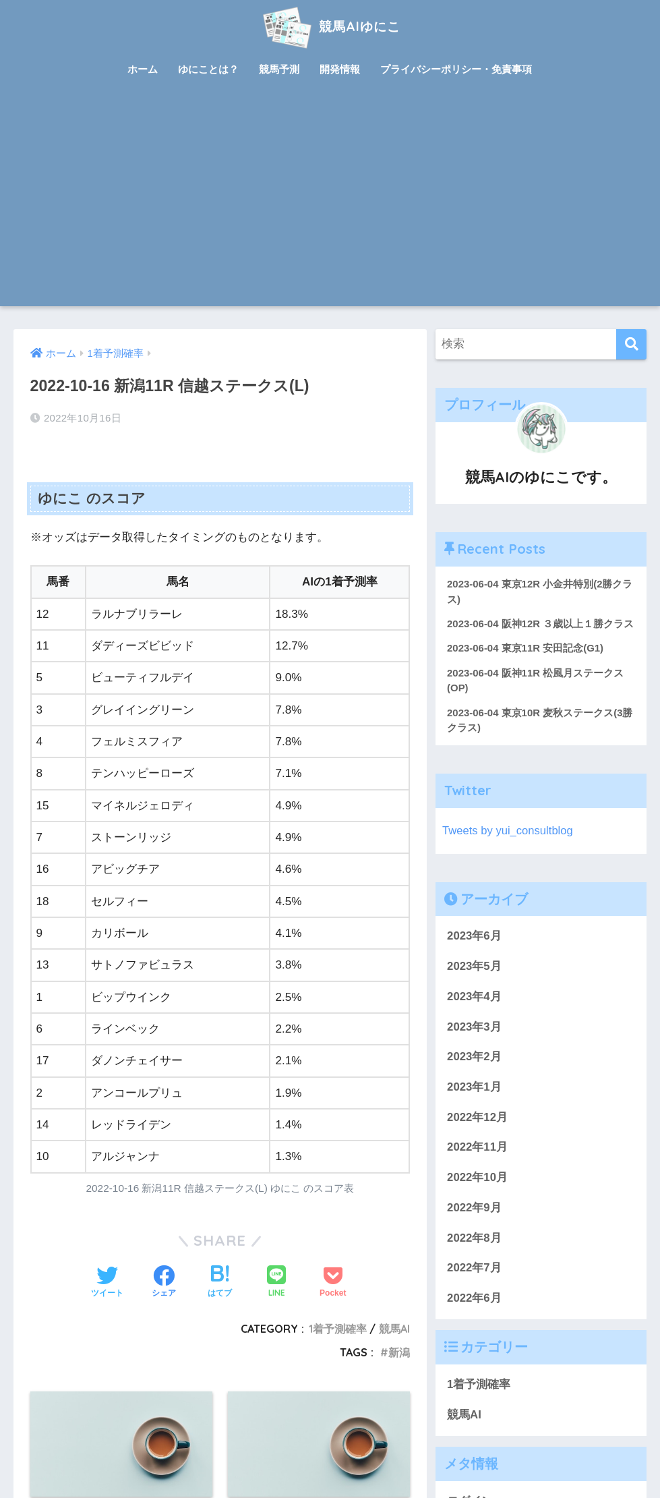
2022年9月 (474, 1209)
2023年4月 (474, 997)
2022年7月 (474, 1269)
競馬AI (394, 1328)
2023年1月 (474, 1088)
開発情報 (340, 69)
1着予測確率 (338, 1328)
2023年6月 (474, 937)
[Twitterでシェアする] (107, 1283)
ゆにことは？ (208, 69)
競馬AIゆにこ (330, 26)
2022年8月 (474, 1238)
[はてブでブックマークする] (220, 1283)
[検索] (631, 344)
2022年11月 (477, 1148)
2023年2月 (474, 1058)
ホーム (142, 69)
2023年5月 (474, 967)
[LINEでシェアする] (276, 1282)
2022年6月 (474, 1299)
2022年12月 (477, 1118)
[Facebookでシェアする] (164, 1283)
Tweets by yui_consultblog (508, 832)
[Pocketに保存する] (333, 1283)
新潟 (399, 1352)
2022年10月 (477, 1178)
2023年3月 (474, 1027)
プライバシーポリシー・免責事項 (456, 69)
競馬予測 (279, 69)
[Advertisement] (330, 205)
